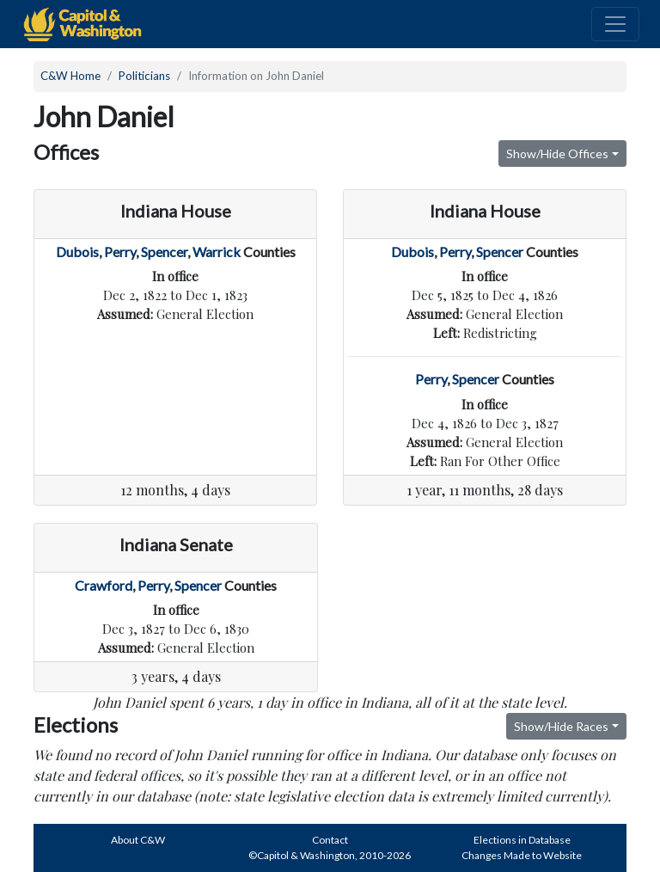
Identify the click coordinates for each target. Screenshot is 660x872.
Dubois (77, 251)
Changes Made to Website (521, 855)
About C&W (138, 839)
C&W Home (70, 76)
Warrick (216, 251)
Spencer (164, 251)
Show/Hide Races (561, 726)
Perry (120, 251)
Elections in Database (522, 839)
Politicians (144, 76)
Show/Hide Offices (557, 153)
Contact (330, 839)
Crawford (103, 585)
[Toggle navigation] (615, 24)
